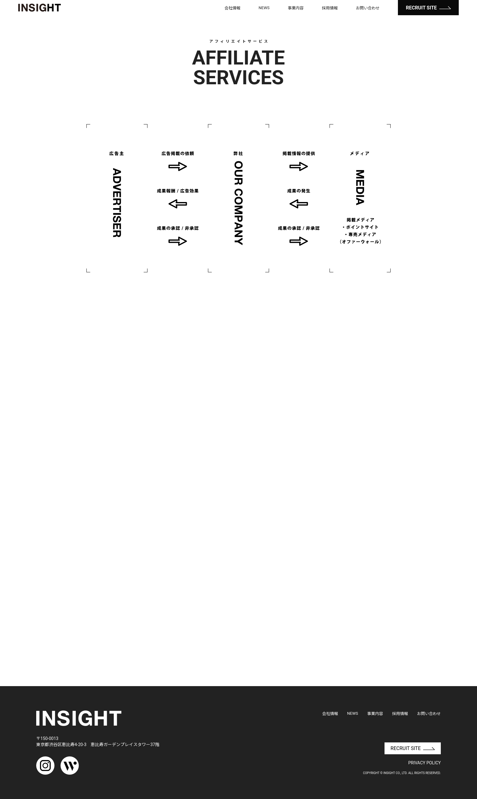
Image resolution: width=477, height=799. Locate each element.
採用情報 (330, 8)
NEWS (264, 7)
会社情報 (232, 8)
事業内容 (296, 8)
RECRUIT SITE (428, 7)
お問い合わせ (368, 8)
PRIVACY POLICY (424, 762)
